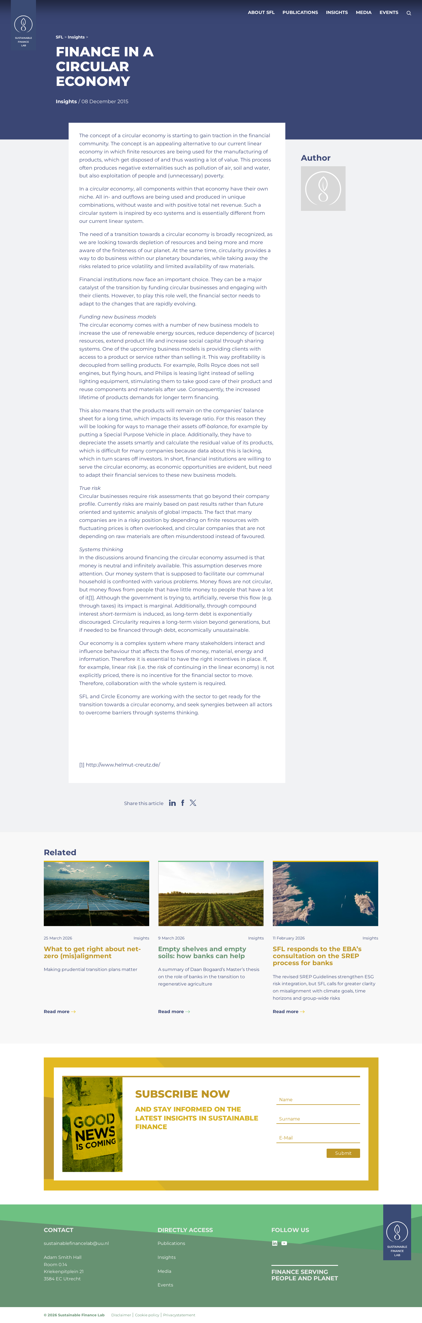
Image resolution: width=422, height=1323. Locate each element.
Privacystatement (179, 1315)
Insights (337, 12)
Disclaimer (121, 1315)
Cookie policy (147, 1315)
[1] (91, 598)
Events (389, 12)
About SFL (261, 12)
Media (364, 12)
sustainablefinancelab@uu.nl (76, 1243)
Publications (300, 12)
